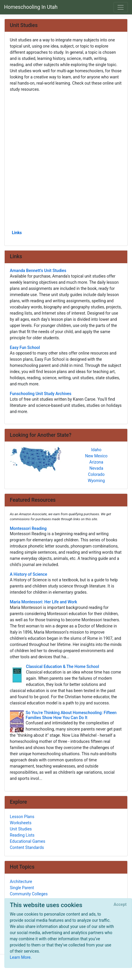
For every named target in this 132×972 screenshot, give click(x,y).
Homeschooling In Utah (30, 7)
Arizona (96, 462)
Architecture (21, 881)
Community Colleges (29, 894)
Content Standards (27, 847)
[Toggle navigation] (121, 7)
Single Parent (22, 887)
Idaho (96, 449)
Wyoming (96, 480)
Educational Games (27, 841)
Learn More (20, 957)
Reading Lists (22, 835)
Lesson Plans (22, 816)
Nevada (96, 468)
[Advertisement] (66, 161)
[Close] (120, 905)
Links (17, 232)
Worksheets (21, 822)
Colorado (96, 474)
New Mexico (96, 456)
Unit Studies (21, 829)
